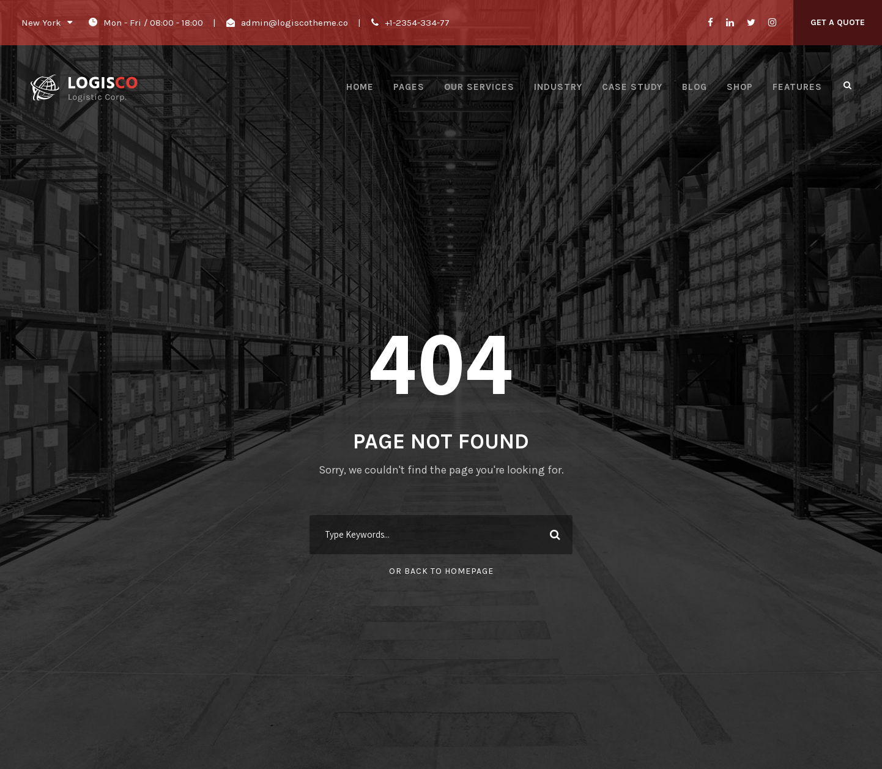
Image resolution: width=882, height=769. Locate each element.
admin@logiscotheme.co (294, 22)
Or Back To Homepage (441, 571)
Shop (740, 86)
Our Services (479, 86)
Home (360, 86)
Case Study (632, 86)
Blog (694, 86)
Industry (558, 86)
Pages (408, 86)
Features (797, 86)
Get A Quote (837, 22)
